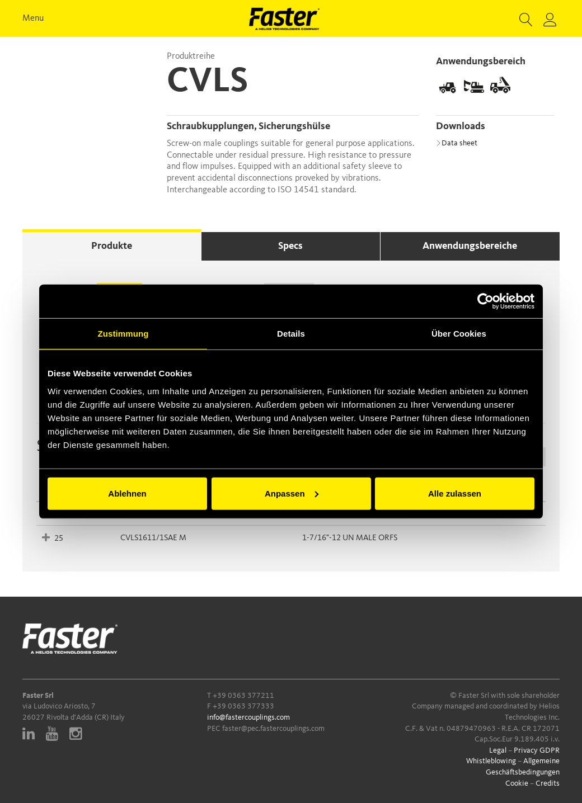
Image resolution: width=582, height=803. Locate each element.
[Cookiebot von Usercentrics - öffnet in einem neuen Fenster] (485, 301)
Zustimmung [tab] (123, 333)
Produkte (111, 246)
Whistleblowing (491, 761)
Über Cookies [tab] (458, 333)
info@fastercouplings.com (248, 717)
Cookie (516, 783)
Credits (548, 783)
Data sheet (456, 143)
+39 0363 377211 (243, 696)
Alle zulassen (454, 493)
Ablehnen (127, 493)
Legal (497, 750)
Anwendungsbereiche (470, 246)
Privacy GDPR (537, 750)
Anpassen (291, 493)
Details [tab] (291, 333)
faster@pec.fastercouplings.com (273, 729)
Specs (290, 246)
